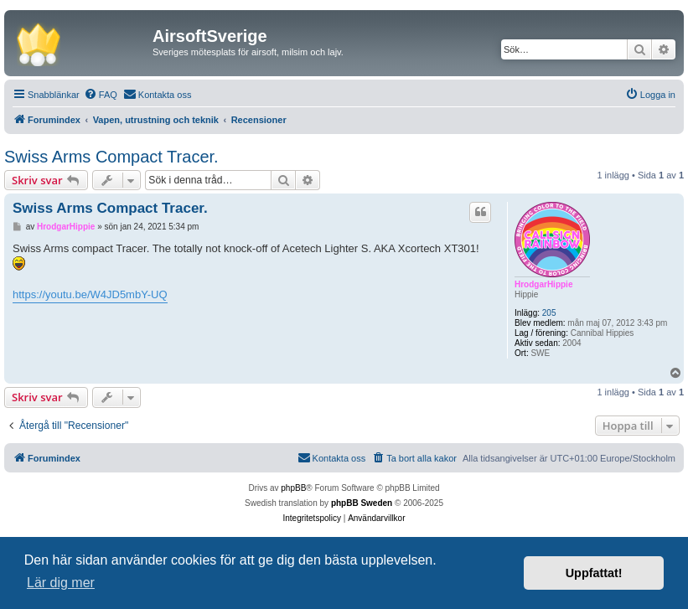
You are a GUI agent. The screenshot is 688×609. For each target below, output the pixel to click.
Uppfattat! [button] (594, 573)
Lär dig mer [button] (61, 582)
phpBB (293, 488)
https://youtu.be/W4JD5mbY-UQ (90, 294)
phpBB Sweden (361, 503)
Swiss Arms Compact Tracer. (111, 156)
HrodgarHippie (543, 284)
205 (549, 312)
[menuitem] (100, 95)
